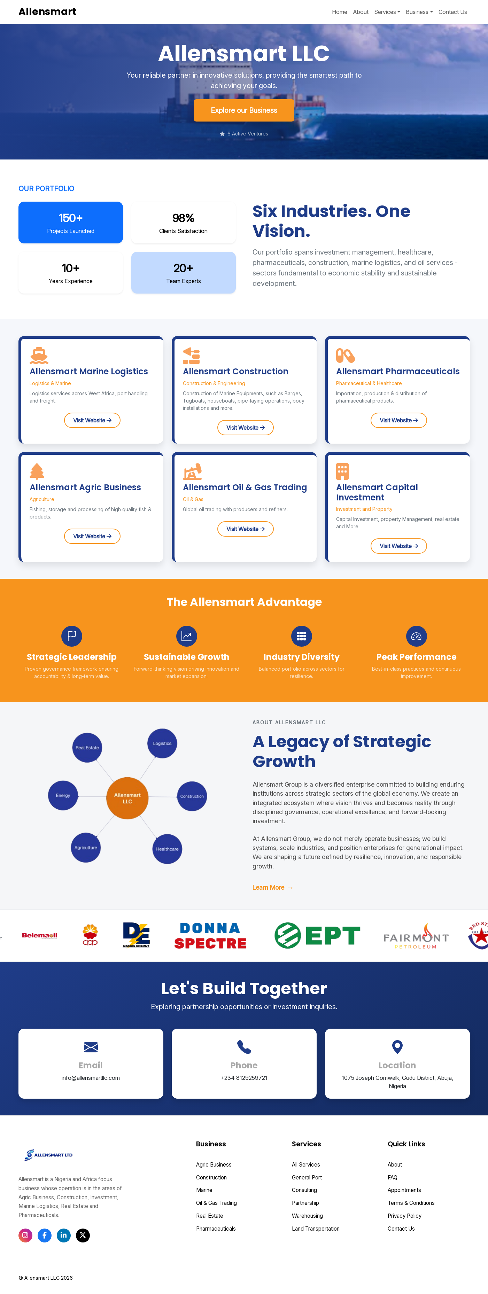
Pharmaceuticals (216, 1228)
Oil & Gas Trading (216, 1203)
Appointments (404, 1190)
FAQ (392, 1177)
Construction (211, 1177)
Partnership (305, 1203)
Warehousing (307, 1216)
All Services (306, 1164)
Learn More (273, 887)
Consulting (304, 1190)
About (361, 11)
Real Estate (209, 1216)
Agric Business (214, 1164)
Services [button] (385, 11)
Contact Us (453, 11)
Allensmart (47, 11)
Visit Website (92, 420)
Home (339, 11)
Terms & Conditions (411, 1203)
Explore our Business (244, 110)
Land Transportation (316, 1228)
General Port (307, 1177)
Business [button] (417, 11)
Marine (204, 1190)
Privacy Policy (404, 1216)
